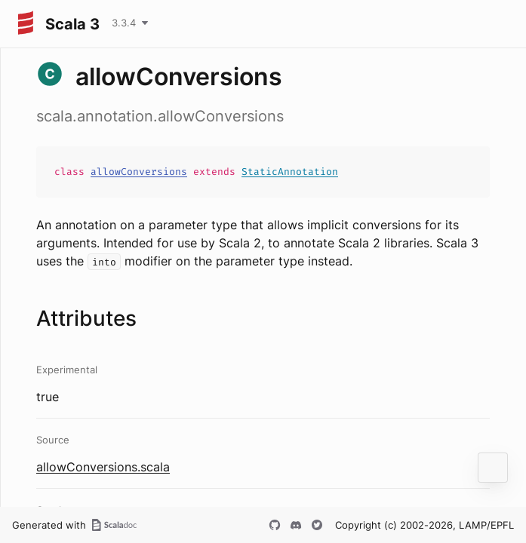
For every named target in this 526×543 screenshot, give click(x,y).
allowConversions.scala (103, 466)
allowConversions (139, 171)
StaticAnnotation (289, 171)
